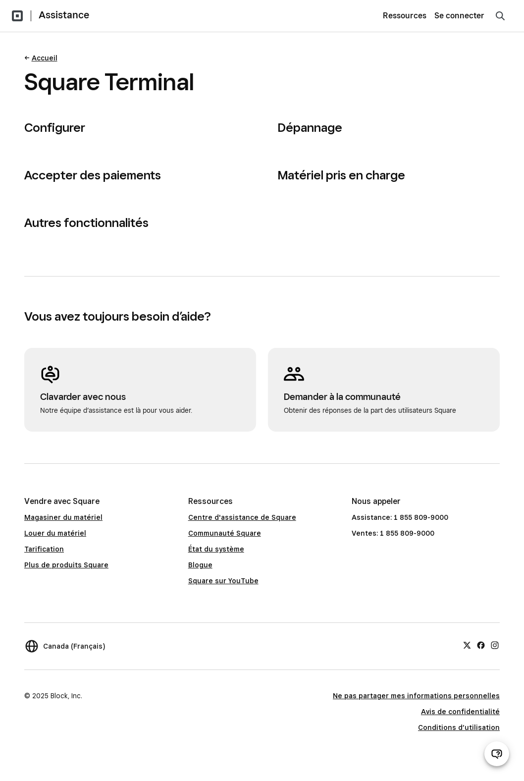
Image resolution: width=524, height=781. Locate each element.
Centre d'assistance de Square (242, 517)
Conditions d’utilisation (459, 727)
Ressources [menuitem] (404, 15)
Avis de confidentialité (460, 712)
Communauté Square (224, 533)
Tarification (44, 549)
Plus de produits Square (66, 565)
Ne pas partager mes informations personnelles (416, 696)
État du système (216, 549)
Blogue (200, 565)
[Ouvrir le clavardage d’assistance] (496, 753)
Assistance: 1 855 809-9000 (400, 517)
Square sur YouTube (223, 581)
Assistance (64, 15)
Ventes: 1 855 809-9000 (393, 533)
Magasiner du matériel (63, 517)
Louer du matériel (55, 533)
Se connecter (459, 15)
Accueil (44, 58)
